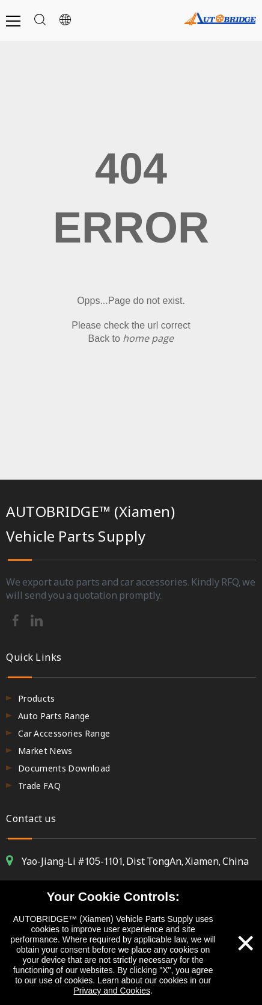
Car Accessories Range (64, 733)
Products (36, 698)
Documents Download (64, 768)
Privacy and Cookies (111, 990)
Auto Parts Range (54, 716)
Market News (45, 750)
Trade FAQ (39, 785)
